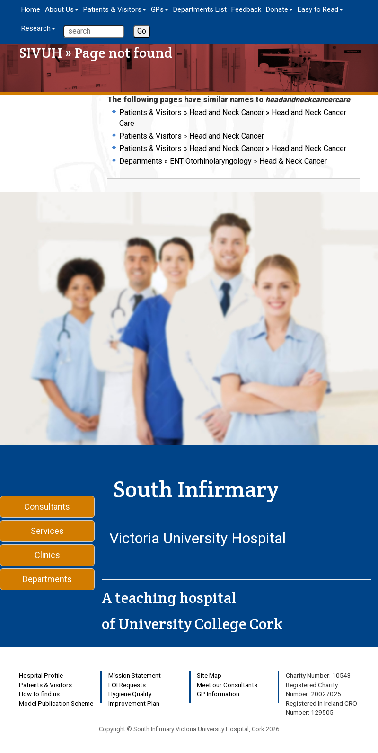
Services (47, 531)
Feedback (246, 9)
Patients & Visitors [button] (114, 9)
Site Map (209, 675)
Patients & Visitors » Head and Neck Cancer (191, 136)
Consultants (47, 507)
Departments (47, 579)
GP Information (218, 694)
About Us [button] (62, 9)
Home (30, 9)
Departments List (200, 9)
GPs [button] (159, 9)
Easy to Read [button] (320, 9)
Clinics (47, 555)
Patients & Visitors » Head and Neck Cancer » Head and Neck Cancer (232, 148)
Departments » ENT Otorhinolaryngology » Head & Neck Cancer (223, 161)
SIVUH (40, 53)
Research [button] (38, 28)
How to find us (39, 694)
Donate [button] (279, 9)
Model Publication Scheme (56, 703)
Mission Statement (134, 675)
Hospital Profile (41, 675)
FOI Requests (127, 685)
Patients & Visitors (45, 685)
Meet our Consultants (227, 685)
